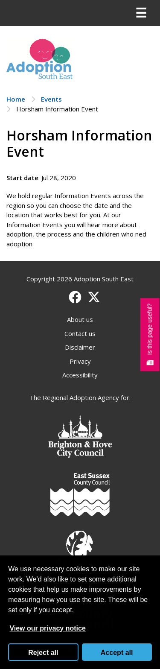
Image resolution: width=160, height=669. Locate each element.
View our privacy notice (47, 628)
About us (80, 319)
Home (15, 99)
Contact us (80, 333)
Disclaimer (80, 347)
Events (51, 99)
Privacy (80, 361)
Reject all (43, 652)
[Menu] (140, 13)
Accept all (117, 652)
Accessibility (80, 375)
